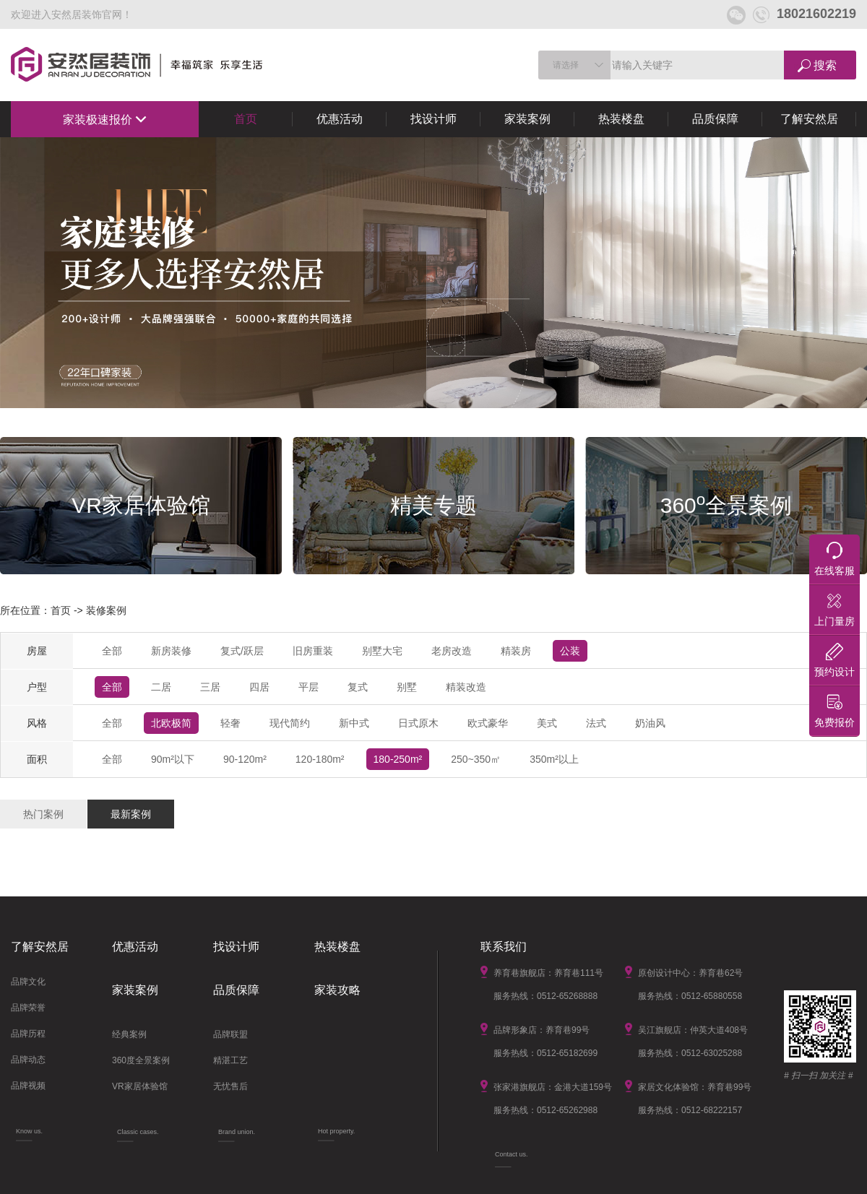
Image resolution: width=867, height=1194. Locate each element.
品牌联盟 (230, 1034)
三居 (210, 687)
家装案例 (527, 119)
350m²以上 (554, 759)
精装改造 (466, 687)
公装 (570, 651)
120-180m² (320, 759)
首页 (245, 119)
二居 (161, 687)
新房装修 (171, 651)
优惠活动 (339, 119)
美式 (547, 723)
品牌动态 (28, 1060)
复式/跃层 (242, 651)
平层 (308, 687)
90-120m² (245, 759)
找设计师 (433, 119)
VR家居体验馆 (140, 1086)
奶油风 (650, 723)
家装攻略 (337, 990)
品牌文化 (28, 982)
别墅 (407, 687)
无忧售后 (230, 1086)
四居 (259, 687)
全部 (112, 651)
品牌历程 (28, 1034)
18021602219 (804, 14)
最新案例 (131, 814)
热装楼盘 (621, 119)
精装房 (516, 651)
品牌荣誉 (28, 1008)
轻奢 (230, 723)
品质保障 (715, 119)
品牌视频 (28, 1086)
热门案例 (43, 814)
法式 (596, 723)
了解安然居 (809, 119)
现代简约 (289, 723)
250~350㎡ (476, 759)
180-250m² (398, 759)
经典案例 (129, 1034)
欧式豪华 (487, 723)
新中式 (354, 723)
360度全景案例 (141, 1060)
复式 (358, 687)
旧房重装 (313, 651)
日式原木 (418, 723)
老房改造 (451, 651)
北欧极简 (171, 723)
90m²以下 (172, 759)
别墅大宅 (382, 651)
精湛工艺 (230, 1060)
